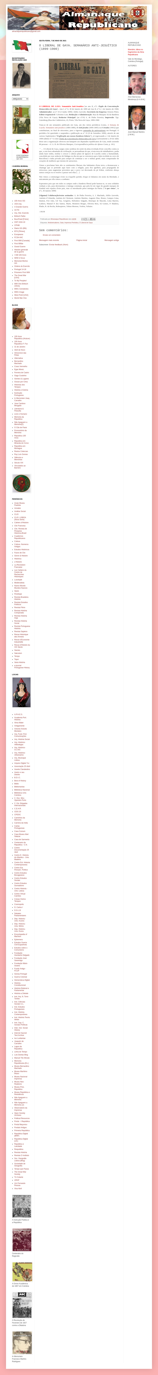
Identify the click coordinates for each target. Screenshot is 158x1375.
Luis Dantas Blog (21, 1055)
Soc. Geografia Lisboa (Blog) (20, 1159)
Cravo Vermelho (20, 366)
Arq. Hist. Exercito (21, 213)
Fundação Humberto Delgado (21, 954)
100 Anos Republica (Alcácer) (22, 337)
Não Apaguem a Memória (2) (20, 1104)
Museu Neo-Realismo (19, 1083)
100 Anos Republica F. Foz (21, 342)
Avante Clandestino (22, 769)
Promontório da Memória (20, 431)
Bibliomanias (19, 787)
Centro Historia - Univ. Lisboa (20, 890)
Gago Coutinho (20, 376)
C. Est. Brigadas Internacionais (20, 804)
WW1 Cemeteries (21, 289)
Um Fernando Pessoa (19, 1184)
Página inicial (81, 240)
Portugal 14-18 (20, 269)
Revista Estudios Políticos (21, 603)
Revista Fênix (19, 607)
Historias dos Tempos (19, 386)
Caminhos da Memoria (19, 819)
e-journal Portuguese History (22, 666)
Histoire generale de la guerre (21, 251)
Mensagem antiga (112, 240)
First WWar (18, 244)
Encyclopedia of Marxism (20, 935)
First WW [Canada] (21, 241)
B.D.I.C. (17, 778)
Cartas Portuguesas (19, 827)
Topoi (16, 659)
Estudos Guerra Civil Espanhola (20, 944)
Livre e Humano (20, 414)
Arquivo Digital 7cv (21, 763)
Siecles (17, 650)
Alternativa (18, 358)
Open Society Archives (19, 1114)
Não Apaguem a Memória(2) (20, 423)
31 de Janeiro (19, 347)
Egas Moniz (19, 369)
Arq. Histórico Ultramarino (19, 754)
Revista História (20, 1152)
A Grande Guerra (21, 207)
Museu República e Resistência (22, 1093)
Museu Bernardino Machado (21, 1067)
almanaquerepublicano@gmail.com (26, 31)
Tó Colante (18, 1177)
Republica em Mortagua (19, 447)
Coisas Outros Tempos (20, 900)
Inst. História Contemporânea (20, 1013)
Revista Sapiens (20, 631)
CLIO (16, 514)
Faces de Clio (19, 553)
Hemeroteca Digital (22, 980)
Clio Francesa (19, 526)
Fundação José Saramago (20, 959)
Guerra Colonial (20, 977)
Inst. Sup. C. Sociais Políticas (20, 1024)
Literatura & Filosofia (19, 410)
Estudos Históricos (21, 550)
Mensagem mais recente (49, 240)
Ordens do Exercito (22, 266)
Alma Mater (18, 723)
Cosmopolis (19, 904)
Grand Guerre (19, 247)
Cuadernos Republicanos (19, 537)
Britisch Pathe (19, 216)
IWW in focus (19, 258)
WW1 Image (19, 292)
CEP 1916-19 (19, 222)
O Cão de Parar (20, 427)
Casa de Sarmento (21, 839)
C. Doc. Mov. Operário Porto (20, 799)
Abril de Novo (19, 350)
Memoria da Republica (19, 418)
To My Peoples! (20, 281)
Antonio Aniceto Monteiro (20, 730)
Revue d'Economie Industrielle (21, 641)
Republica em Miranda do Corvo (21, 442)
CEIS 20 (17, 812)
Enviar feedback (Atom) (58, 245)
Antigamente (19, 726)
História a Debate (21, 993)
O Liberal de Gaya (86, 222)
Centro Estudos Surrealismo (20, 884)
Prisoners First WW (22, 272)
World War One (20, 298)
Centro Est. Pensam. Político (21, 869)
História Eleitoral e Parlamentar (21, 989)
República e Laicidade (19, 1145)
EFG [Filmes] (19, 231)
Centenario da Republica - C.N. (21, 843)
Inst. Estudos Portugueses (19, 1008)
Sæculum (18, 653)
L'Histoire (18, 562)
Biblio (16, 784)
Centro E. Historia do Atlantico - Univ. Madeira (21, 857)
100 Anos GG (19, 201)
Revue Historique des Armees (21, 635)
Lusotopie (18, 580)
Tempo (17, 656)
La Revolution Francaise (19, 566)
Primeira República (21, 1130)
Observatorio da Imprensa (20, 1109)
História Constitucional (20, 984)
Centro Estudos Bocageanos (20, 874)
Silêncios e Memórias (18, 458)
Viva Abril (18, 1189)
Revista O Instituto (21, 1155)
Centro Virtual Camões (19, 895)
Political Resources (22, 1118)
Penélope (18, 594)
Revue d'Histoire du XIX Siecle (22, 646)
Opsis (16, 591)
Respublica (18, 1149)
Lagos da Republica (18, 1047)
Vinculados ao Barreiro (20, 467)
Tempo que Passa (21, 1169)
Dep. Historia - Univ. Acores (20, 920)
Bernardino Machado (18, 362)
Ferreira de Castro (21, 373)
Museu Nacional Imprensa (20, 1078)
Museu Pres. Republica (19, 1088)
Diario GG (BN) (20, 228)
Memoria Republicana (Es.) (21, 1062)
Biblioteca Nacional (22, 790)
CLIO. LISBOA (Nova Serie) (20, 518)
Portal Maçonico (20, 1124)
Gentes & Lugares (21, 379)
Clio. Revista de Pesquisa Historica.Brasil (20, 531)
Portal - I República (22, 1121)
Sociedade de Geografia (19, 1165)
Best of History (20, 781)
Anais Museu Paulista (19, 504)
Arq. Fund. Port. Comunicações (20, 735)
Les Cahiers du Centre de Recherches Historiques (20, 573)
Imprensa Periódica (71, 222)
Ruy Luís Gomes (21, 454)
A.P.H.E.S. (18, 714)
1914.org (17, 204)
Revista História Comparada (20, 612)
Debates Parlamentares (20, 914)
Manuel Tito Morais (21, 1058)
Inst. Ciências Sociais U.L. (19, 1003)
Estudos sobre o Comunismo (20, 949)
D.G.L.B (17, 910)
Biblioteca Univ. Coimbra (20, 794)
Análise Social (20, 511)
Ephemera (18, 940)
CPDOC (17, 815)
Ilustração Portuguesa (18, 394)
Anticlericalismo (53, 222)
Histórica (17, 559)
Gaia (62, 222)
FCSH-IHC (18, 237)
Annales (17, 508)
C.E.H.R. (17, 809)
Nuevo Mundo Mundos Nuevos (20, 587)
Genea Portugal (20, 974)
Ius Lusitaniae (19, 1038)
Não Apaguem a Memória (20, 1098)
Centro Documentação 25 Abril (21, 850)
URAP (16, 1180)
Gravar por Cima (21, 382)
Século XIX (18, 463)
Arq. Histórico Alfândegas (19, 743)
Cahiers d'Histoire (21, 523)
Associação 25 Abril (22, 766)
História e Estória (21, 390)
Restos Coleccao (21, 451)
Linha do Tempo (20, 1052)
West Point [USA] (21, 295)
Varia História (19, 662)
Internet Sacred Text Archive (20, 1034)
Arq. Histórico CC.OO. (19, 749)
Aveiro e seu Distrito (19, 773)
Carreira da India (21, 823)
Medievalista (19, 583)
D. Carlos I (18, 907)
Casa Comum (19, 831)
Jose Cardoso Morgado (19, 404)
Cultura (17, 541)
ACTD (16, 210)
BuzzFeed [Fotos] (21, 219)
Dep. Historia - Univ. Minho (20, 925)
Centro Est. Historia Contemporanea (22, 863)
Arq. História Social (22, 739)
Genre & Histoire (21, 556)
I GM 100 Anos (20, 255)
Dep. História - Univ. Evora (20, 930)
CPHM (17, 225)
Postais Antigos (20, 1127)
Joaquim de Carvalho (19, 1042)
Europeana (18, 234)
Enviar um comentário (51, 235)
